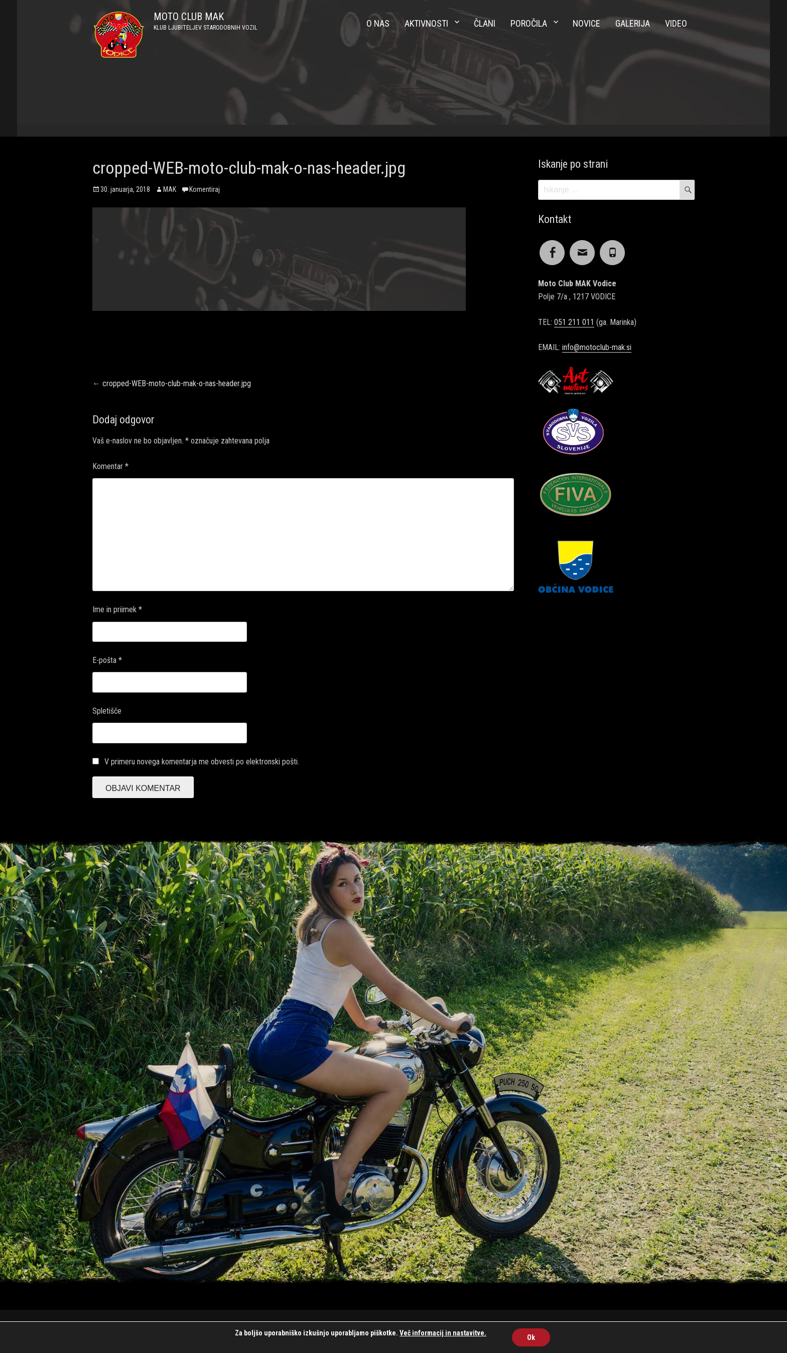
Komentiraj (204, 189)
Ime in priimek (117, 609)
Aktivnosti (426, 23)
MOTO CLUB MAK (189, 17)
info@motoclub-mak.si (596, 347)
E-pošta (107, 660)
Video (676, 23)
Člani (484, 23)
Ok (531, 1337)
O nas (377, 23)
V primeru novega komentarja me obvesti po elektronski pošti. (201, 761)
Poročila (528, 23)
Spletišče (106, 711)
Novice (586, 23)
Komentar (110, 466)
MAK (169, 189)
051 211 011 (574, 322)
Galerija (632, 23)
